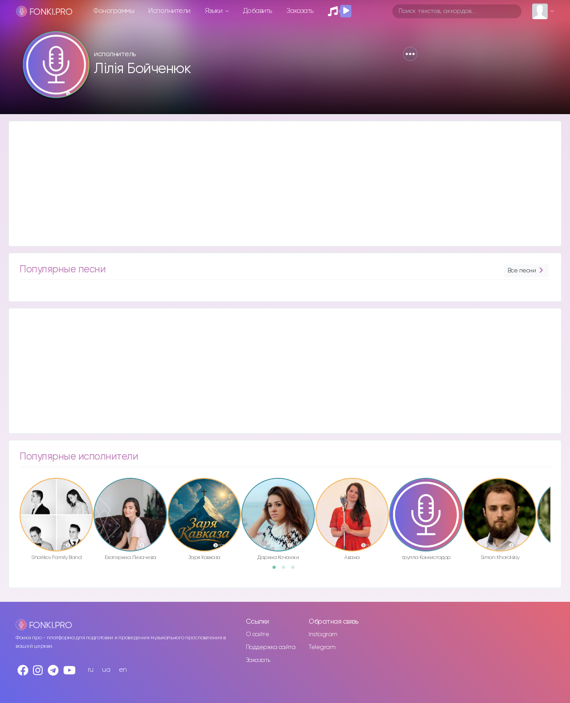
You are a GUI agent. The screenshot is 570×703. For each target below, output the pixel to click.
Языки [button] (214, 11)
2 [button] (286, 570)
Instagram (323, 634)
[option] (56, 520)
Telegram (322, 647)
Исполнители (169, 11)
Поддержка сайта (271, 647)
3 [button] (295, 570)
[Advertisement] (276, 183)
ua (106, 669)
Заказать (300, 11)
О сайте (257, 634)
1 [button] (277, 570)
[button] (410, 54)
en (123, 669)
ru (91, 669)
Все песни (526, 270)
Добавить (257, 11)
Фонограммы (114, 11)
